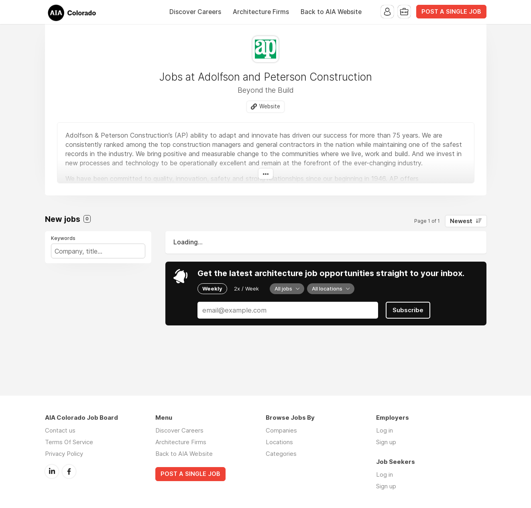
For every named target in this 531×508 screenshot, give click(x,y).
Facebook (69, 471)
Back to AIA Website (331, 12)
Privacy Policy (64, 453)
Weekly (212, 288)
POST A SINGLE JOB (451, 11)
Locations (279, 442)
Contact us (60, 430)
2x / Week (246, 288)
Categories (281, 453)
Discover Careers (195, 12)
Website (269, 106)
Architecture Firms (261, 12)
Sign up (386, 442)
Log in (384, 430)
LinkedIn (52, 471)
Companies (281, 430)
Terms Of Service (69, 442)
